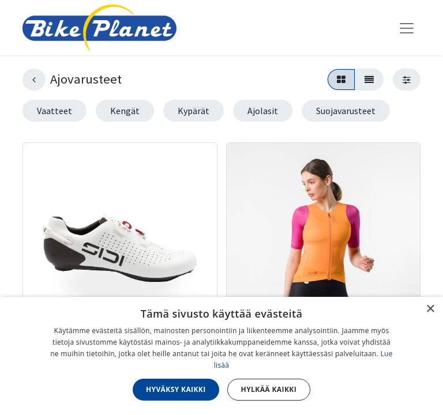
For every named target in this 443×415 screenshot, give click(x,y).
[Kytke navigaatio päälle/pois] (407, 27)
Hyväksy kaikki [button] (176, 389)
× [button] (430, 309)
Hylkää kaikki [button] (268, 389)
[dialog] (221, 356)
